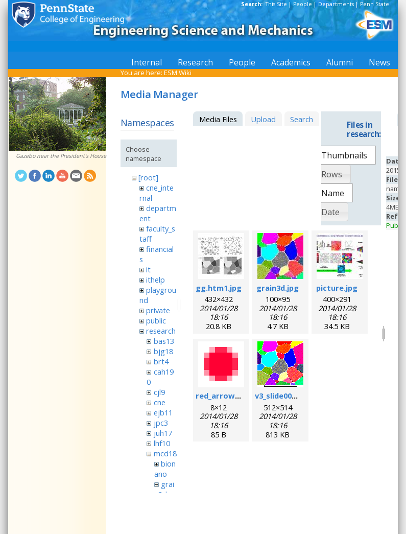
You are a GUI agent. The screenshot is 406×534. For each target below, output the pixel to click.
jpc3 (161, 422)
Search (301, 119)
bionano (165, 468)
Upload (263, 119)
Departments (336, 4)
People (302, 4)
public (156, 320)
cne (159, 402)
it (148, 269)
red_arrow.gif (222, 395)
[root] (148, 177)
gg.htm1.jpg (219, 288)
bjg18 (163, 351)
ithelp (155, 279)
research (161, 331)
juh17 (163, 433)
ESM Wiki (178, 72)
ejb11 (163, 412)
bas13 (164, 341)
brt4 (161, 361)
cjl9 (159, 392)
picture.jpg (336, 288)
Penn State (374, 4)
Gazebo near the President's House (61, 155)
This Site (276, 4)
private (158, 310)
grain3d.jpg (277, 288)
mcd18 (165, 453)
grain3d (164, 489)
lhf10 (162, 443)
